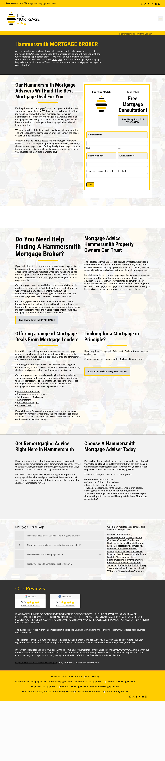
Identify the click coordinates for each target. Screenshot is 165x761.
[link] (59, 535)
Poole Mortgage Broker (60, 681)
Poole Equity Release (63, 691)
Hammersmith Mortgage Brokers (120, 358)
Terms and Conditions (72, 676)
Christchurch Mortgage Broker (89, 681)
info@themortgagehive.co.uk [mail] (41, 3)
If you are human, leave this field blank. (106, 171)
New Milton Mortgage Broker (104, 686)
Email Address (127, 156)
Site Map (55, 676)
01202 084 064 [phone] (15, 3)
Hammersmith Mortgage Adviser (110, 446)
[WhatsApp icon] (142, 3)
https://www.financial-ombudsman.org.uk (36, 662)
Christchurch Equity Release (89, 691)
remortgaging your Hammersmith (46, 463)
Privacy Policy (92, 676)
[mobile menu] (160, 18)
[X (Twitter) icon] (145, 3)
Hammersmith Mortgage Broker (135, 33)
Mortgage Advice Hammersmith (102, 241)
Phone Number (96, 156)
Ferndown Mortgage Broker (74, 686)
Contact (88, 358)
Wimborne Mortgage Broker (120, 681)
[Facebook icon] (149, 3)
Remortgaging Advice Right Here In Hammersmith (44, 446)
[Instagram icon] (159, 3)
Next (90, 184)
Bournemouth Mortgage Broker (31, 681)
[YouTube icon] (152, 3)
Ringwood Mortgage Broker (45, 686)
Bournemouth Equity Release (36, 691)
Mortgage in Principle (111, 351)
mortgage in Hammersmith (28, 312)
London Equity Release (116, 691)
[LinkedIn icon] (155, 3)
